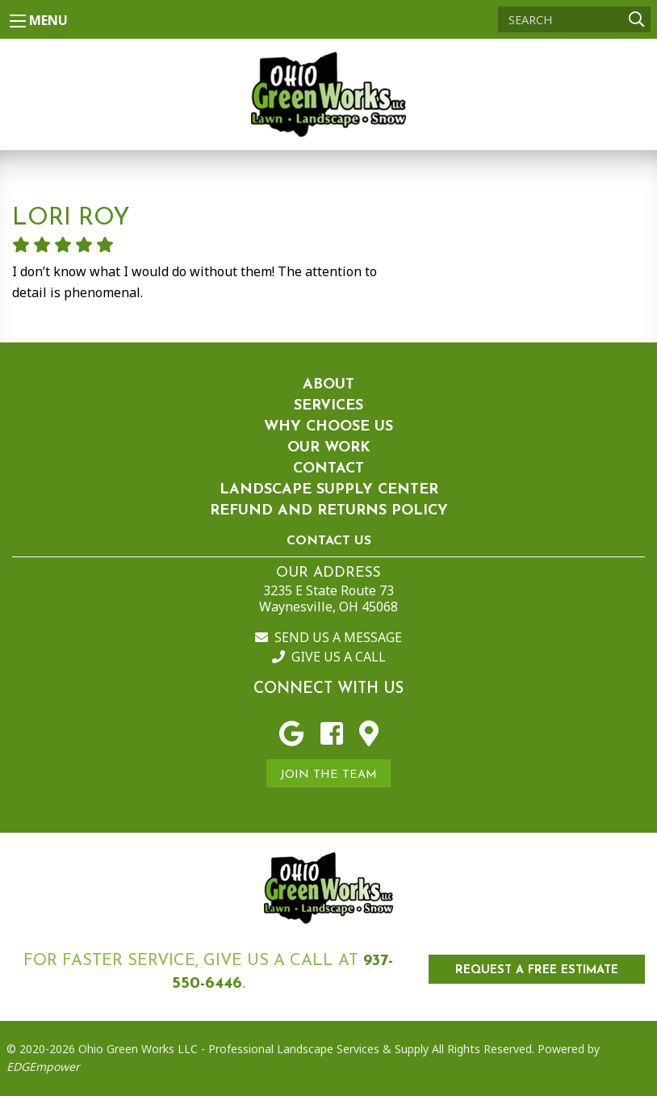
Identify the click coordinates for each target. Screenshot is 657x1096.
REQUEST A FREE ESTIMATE (536, 970)
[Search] (574, 19)
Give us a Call (329, 657)
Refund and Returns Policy (329, 511)
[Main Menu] (18, 21)
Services (328, 406)
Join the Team (328, 775)
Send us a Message (328, 637)
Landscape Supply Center (329, 490)
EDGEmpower (43, 1066)
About (328, 385)
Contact (328, 469)
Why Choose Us (328, 427)
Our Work (328, 448)
